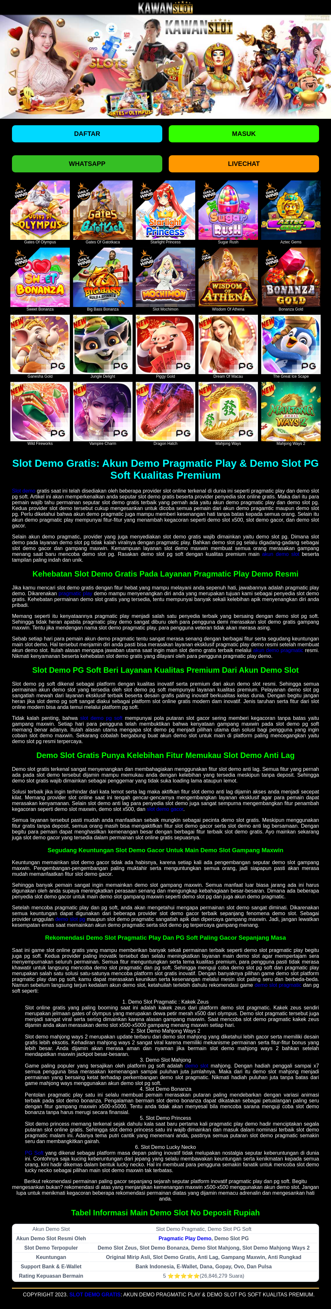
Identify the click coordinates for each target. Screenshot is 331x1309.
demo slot (196, 1066)
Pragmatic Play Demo (184, 1238)
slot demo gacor (165, 809)
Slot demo (23, 491)
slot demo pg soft (101, 718)
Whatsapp (87, 163)
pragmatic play (75, 593)
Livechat (244, 163)
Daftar (87, 133)
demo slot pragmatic (278, 985)
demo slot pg (70, 919)
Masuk (244, 133)
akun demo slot (280, 554)
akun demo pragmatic (278, 650)
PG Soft (34, 1153)
